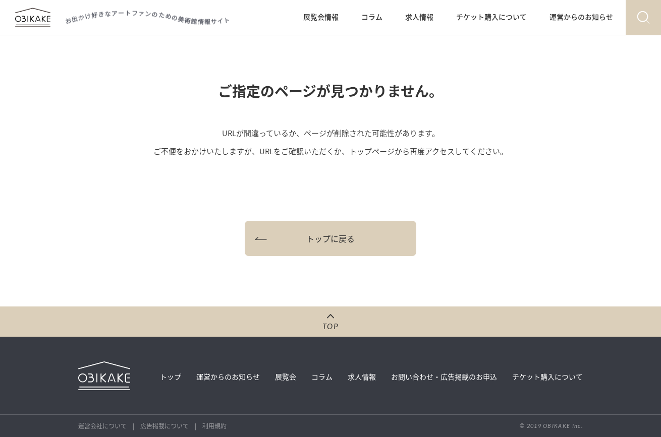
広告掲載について (164, 425)
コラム (371, 17)
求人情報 (419, 17)
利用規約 (214, 425)
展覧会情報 (321, 17)
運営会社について (102, 425)
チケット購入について (491, 17)
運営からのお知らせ (581, 17)
